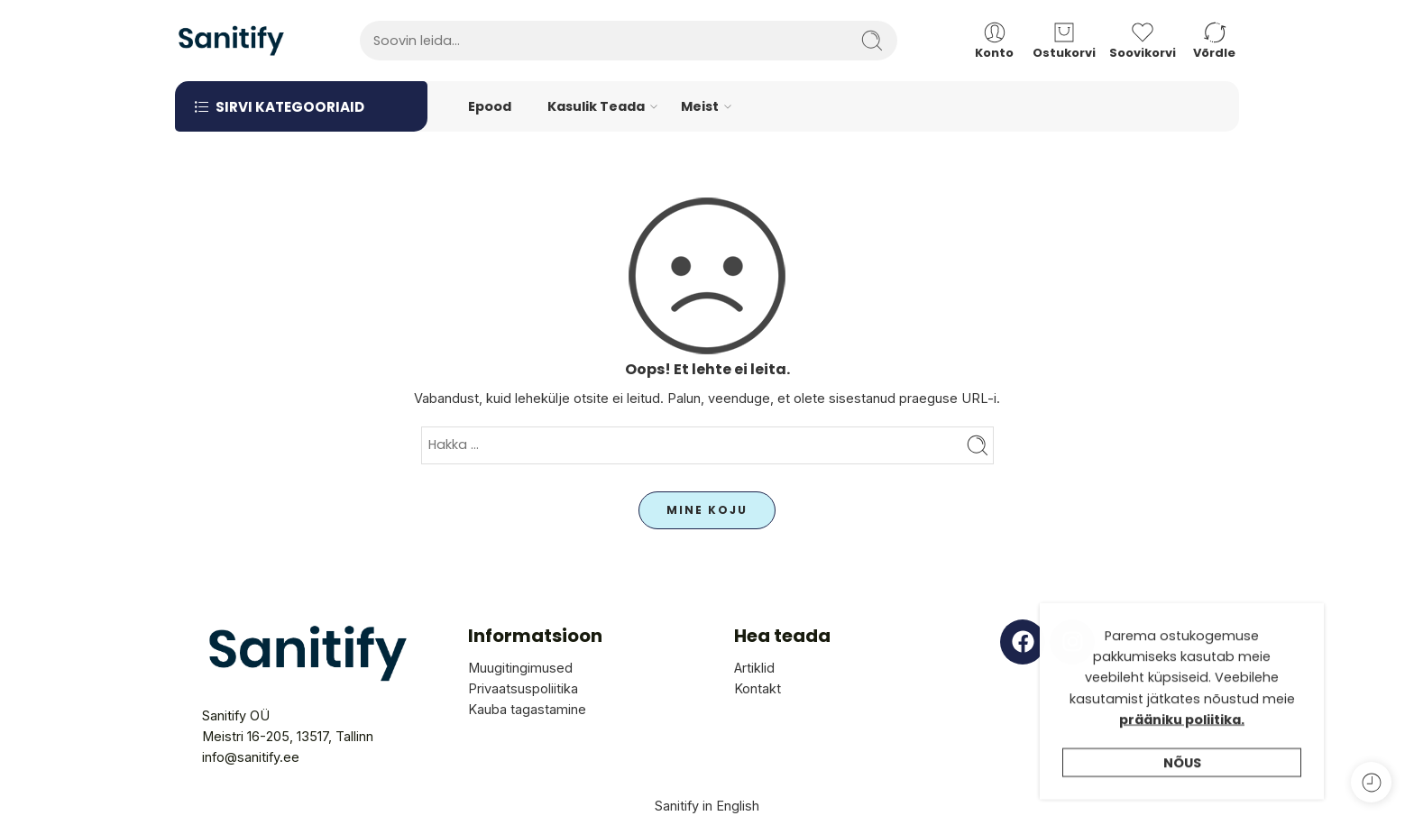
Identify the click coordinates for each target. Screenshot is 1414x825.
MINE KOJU (707, 510)
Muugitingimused (520, 667)
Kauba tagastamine (527, 709)
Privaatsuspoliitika (523, 688)
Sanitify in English (707, 805)
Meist (700, 106)
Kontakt (757, 688)
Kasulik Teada (596, 106)
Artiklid (754, 667)
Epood (489, 106)
